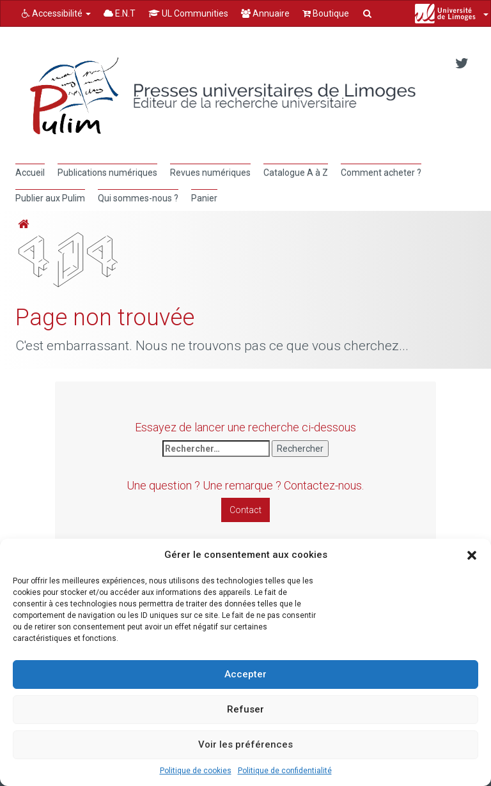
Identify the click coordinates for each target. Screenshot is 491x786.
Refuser (245, 709)
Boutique (325, 13)
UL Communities (188, 13)
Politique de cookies (195, 770)
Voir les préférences (245, 744)
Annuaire (265, 13)
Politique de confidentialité (285, 770)
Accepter (245, 674)
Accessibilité (56, 13)
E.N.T (120, 13)
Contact (245, 510)
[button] (471, 555)
